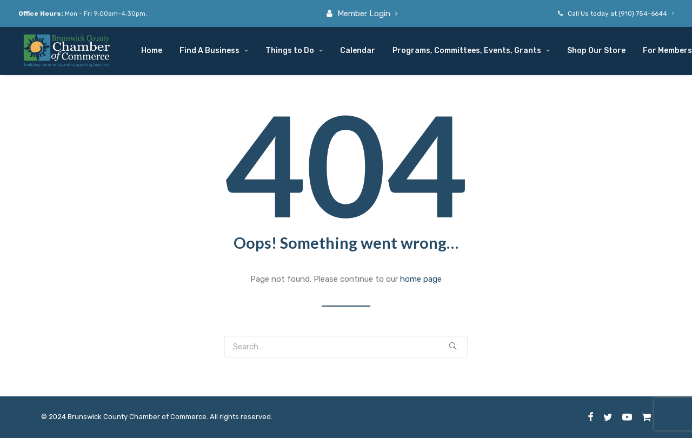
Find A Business (213, 50)
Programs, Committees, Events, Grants (471, 50)
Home (151, 50)
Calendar (357, 50)
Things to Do (294, 50)
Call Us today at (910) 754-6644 (621, 13)
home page (421, 279)
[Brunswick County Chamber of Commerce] (67, 51)
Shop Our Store (596, 50)
